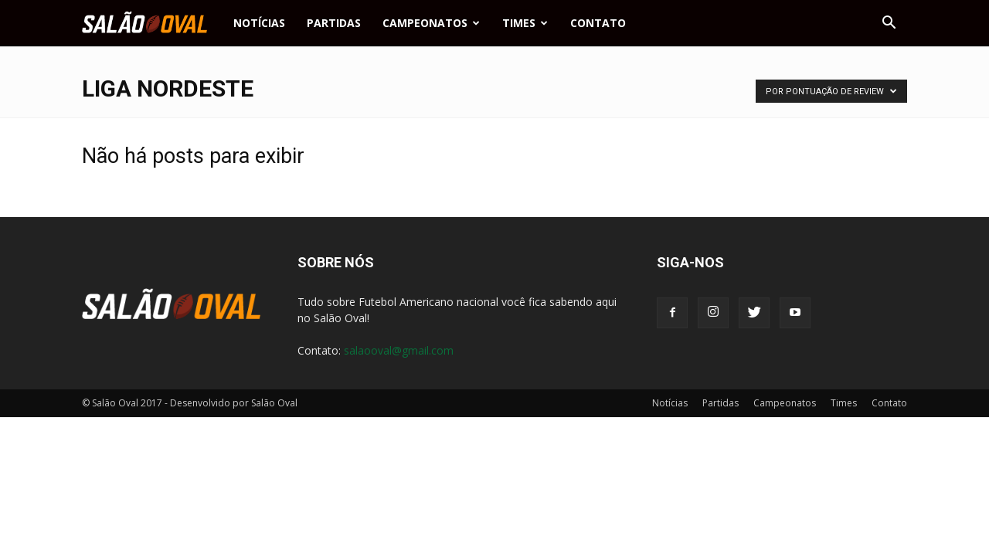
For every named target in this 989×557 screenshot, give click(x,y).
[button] (888, 23)
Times (525, 22)
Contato (598, 22)
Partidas (334, 22)
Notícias (259, 22)
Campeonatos (431, 22)
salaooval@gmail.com (399, 350)
